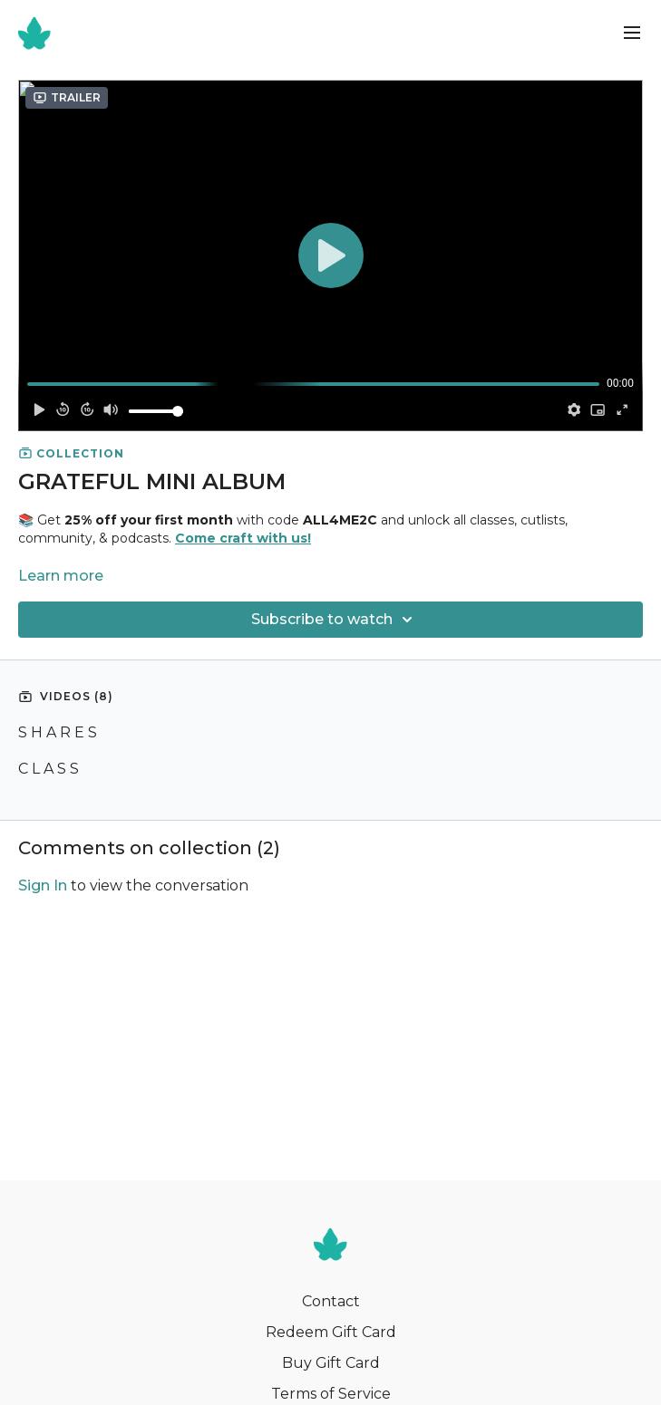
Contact (331, 1301)
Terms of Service (331, 1393)
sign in (42, 885)
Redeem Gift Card (331, 1332)
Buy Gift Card (331, 1362)
